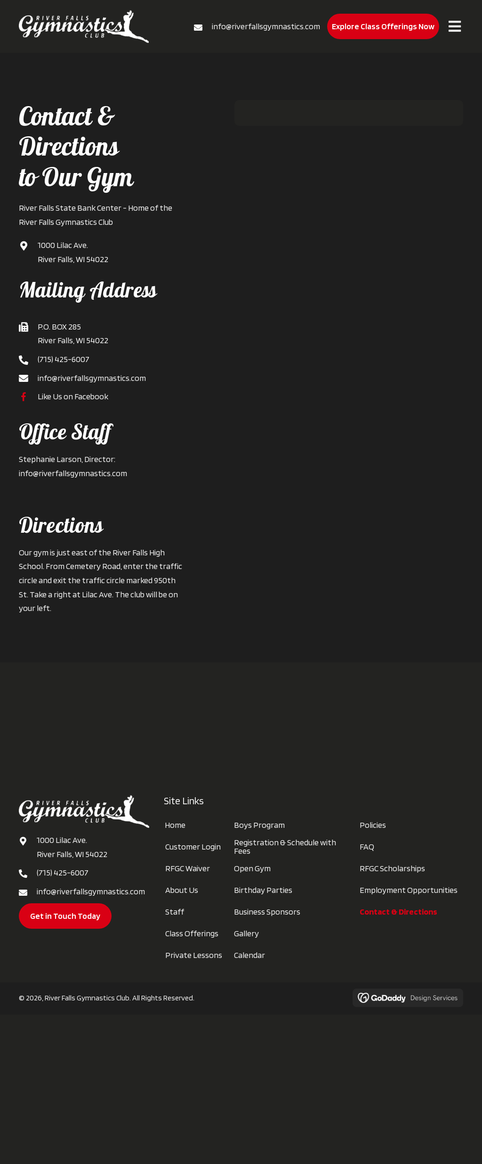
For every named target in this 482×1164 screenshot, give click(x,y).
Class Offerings (191, 933)
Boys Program (259, 825)
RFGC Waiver (187, 868)
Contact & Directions (398, 912)
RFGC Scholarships (392, 868)
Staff (174, 912)
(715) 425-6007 (63, 359)
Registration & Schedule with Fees (285, 846)
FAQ (367, 846)
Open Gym (252, 868)
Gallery (246, 933)
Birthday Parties (263, 890)
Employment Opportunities (409, 890)
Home (175, 825)
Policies (373, 825)
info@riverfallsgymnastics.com (266, 26)
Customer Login (193, 846)
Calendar (249, 955)
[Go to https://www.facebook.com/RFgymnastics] (28, 396)
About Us (181, 890)
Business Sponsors (267, 912)
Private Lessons (193, 955)
